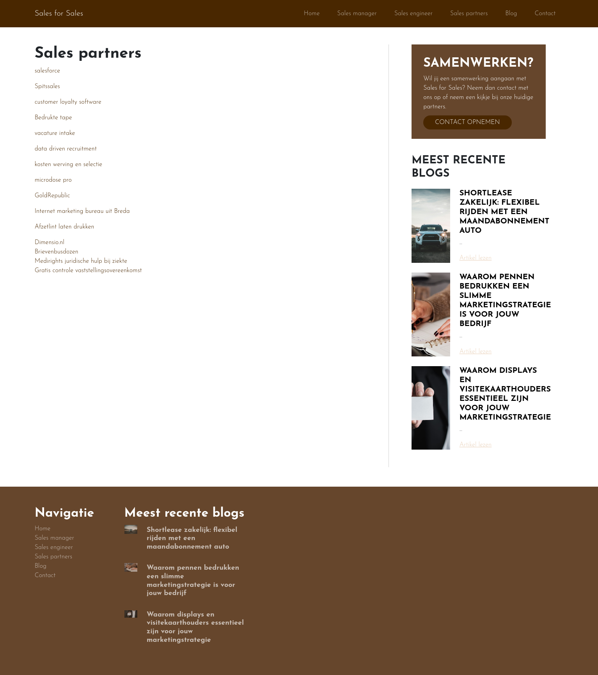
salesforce (47, 71)
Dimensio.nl (49, 242)
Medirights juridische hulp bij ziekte (81, 261)
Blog (511, 14)
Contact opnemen (467, 122)
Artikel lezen (476, 258)
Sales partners (469, 14)
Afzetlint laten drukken (64, 227)
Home (312, 14)
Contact (545, 14)
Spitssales (47, 86)
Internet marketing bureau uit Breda (82, 211)
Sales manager (356, 14)
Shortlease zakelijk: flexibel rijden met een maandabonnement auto (505, 212)
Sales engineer (413, 14)
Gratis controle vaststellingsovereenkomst (88, 271)
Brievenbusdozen (56, 252)
